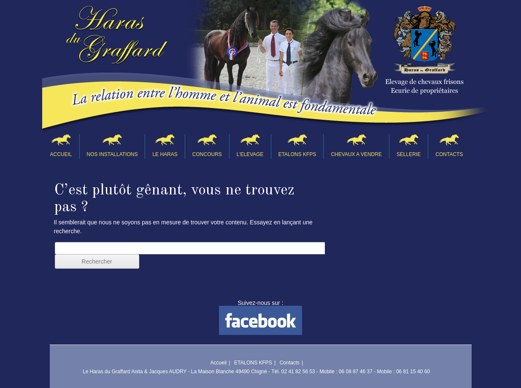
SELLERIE (409, 154)
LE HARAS (164, 154)
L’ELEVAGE (250, 154)
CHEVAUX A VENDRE (356, 154)
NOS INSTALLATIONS (112, 154)
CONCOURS (207, 154)
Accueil (61, 154)
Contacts (449, 154)
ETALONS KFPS (297, 154)
